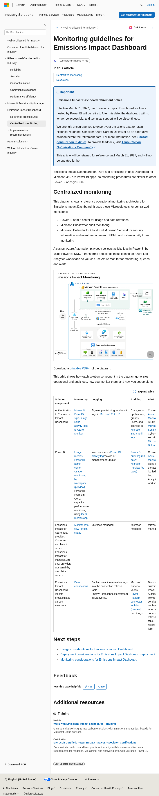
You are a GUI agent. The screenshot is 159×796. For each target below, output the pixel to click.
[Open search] (141, 5)
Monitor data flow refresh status (81, 528)
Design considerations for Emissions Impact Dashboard (96, 649)
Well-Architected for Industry (79, 27)
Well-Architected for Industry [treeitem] (23, 40)
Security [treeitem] (15, 76)
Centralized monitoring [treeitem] (24, 123)
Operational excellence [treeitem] (23, 89)
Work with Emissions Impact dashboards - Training (84, 723)
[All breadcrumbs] (56, 28)
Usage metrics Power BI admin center (79, 460)
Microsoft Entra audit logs (137, 433)
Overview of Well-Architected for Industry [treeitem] (25, 49)
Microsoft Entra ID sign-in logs (80, 414)
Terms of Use (135, 788)
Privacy (80, 788)
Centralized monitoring (69, 75)
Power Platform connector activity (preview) (136, 601)
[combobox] (25, 32)
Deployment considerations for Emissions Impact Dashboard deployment (107, 654)
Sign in (151, 4)
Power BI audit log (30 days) (138, 456)
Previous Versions (32, 788)
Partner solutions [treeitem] (17, 141)
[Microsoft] (6, 5)
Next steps (62, 79)
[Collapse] (45, 24)
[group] (104, 514)
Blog (50, 788)
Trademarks (10, 793)
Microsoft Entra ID (110, 414)
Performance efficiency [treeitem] (23, 96)
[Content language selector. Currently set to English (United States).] (20, 780)
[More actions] (153, 28)
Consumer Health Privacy (106, 788)
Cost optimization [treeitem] (20, 83)
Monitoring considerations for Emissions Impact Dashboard (98, 659)
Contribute (66, 788)
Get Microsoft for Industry (137, 14)
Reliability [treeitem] (15, 69)
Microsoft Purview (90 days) (137, 467)
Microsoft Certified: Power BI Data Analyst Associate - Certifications (94, 742)
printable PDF (79, 368)
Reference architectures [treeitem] (24, 116)
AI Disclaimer (10, 788)
